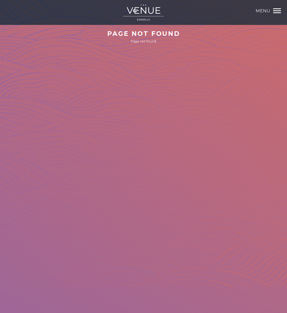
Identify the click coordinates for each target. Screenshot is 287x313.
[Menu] (268, 11)
